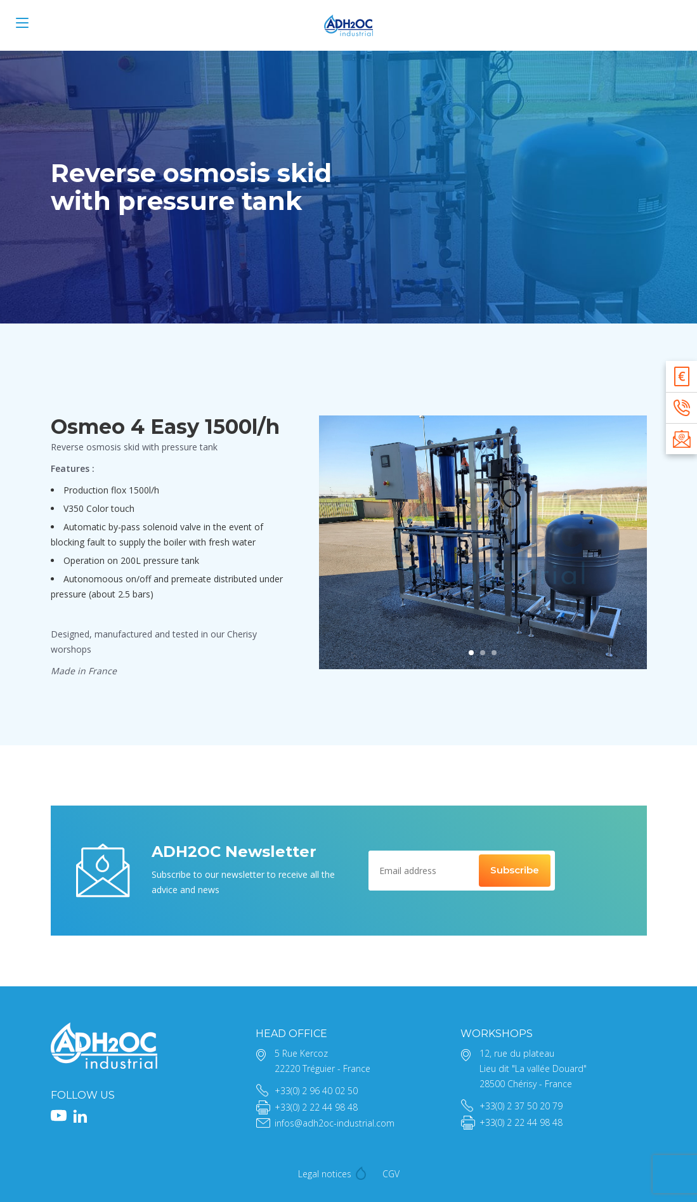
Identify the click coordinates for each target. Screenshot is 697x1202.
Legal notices (324, 1174)
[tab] (471, 652)
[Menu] (22, 23)
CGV (391, 1174)
